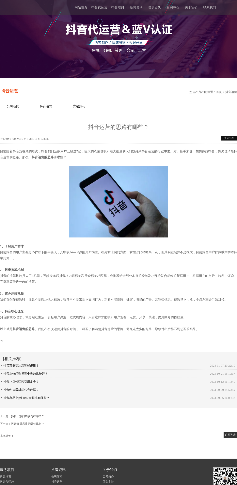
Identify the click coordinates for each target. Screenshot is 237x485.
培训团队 (154, 7)
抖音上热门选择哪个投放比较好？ (25, 373)
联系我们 (209, 7)
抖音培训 (117, 7)
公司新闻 (13, 106)
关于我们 (191, 7)
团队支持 (108, 481)
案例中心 (172, 7)
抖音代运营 (99, 7)
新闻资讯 (136, 7)
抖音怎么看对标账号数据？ (21, 389)
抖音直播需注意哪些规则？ (21, 365)
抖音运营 (9, 90)
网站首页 (81, 7)
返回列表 (229, 138)
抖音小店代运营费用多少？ (21, 381)
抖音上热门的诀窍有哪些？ (27, 416)
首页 (219, 92)
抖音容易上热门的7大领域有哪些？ (26, 397)
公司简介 (108, 476)
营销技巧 (79, 106)
